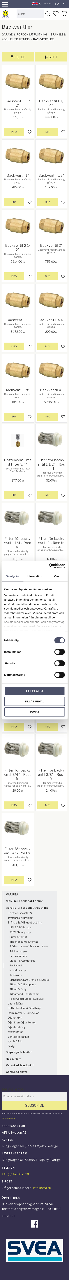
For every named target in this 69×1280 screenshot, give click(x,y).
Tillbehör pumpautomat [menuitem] (24, 941)
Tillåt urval (34, 701)
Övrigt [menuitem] (11, 1046)
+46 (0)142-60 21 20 (15, 1174)
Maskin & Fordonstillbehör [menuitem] (24, 901)
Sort (53, 57)
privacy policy (8, 1118)
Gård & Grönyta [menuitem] (17, 1072)
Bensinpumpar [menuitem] (18, 956)
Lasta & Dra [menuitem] (15, 1003)
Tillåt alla (34, 690)
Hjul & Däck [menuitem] (15, 1041)
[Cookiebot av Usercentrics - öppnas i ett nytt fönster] (49, 565)
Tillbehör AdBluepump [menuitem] (23, 984)
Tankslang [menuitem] (16, 974)
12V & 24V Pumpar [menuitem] (21, 927)
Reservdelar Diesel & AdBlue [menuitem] (27, 998)
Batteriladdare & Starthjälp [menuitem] (24, 1008)
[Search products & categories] (30, 13)
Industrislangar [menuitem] (18, 970)
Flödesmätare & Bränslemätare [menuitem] (29, 946)
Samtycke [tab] (12, 576)
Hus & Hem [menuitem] (13, 1058)
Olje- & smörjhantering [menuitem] (22, 1022)
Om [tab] (56, 576)
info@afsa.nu (42, 1188)
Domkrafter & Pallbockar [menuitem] (23, 1013)
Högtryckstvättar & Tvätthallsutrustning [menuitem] (20, 915)
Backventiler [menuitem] (17, 965)
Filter (20, 57)
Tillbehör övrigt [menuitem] (19, 989)
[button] (5, 4)
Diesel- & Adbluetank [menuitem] (22, 960)
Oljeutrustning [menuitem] (16, 1027)
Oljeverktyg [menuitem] (15, 1017)
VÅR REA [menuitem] (12, 894)
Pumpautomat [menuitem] (18, 936)
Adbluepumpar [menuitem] (18, 951)
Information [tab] (34, 576)
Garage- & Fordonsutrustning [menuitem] (27, 907)
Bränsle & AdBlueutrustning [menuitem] (25, 922)
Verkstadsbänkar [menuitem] (18, 1036)
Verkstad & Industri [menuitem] (19, 1065)
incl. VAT (48, 4)
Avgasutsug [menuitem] (15, 1032)
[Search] (47, 13)
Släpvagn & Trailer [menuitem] (19, 1052)
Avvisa (34, 711)
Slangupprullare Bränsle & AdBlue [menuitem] (30, 979)
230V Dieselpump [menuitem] (20, 932)
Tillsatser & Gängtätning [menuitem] (24, 993)
